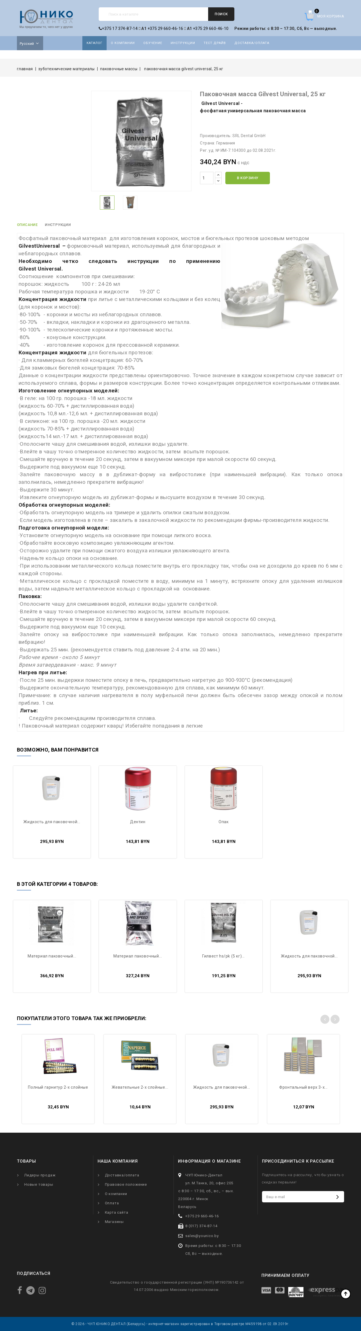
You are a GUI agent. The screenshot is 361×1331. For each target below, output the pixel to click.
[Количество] (206, 178)
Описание (27, 225)
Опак (223, 822)
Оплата (112, 1203)
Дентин (138, 822)
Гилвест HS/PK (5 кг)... (223, 956)
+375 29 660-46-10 (211, 28)
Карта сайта (116, 1212)
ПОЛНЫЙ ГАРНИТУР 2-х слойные (58, 1087)
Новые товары (38, 1184)
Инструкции (183, 43)
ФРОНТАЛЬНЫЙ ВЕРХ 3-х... (303, 1087)
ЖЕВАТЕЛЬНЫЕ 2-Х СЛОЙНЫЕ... (140, 1087)
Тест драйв (215, 43)
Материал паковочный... (52, 956)
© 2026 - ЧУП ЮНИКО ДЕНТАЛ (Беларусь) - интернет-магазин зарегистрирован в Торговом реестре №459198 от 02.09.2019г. (180, 1324)
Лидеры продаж (39, 1175)
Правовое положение (126, 1184)
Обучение (152, 43)
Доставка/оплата (251, 43)
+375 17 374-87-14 (118, 28)
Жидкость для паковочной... (51, 822)
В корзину (247, 178)
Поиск (221, 14)
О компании (123, 43)
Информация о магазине (209, 1161)
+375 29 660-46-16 (165, 28)
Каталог (94, 43)
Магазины (114, 1222)
